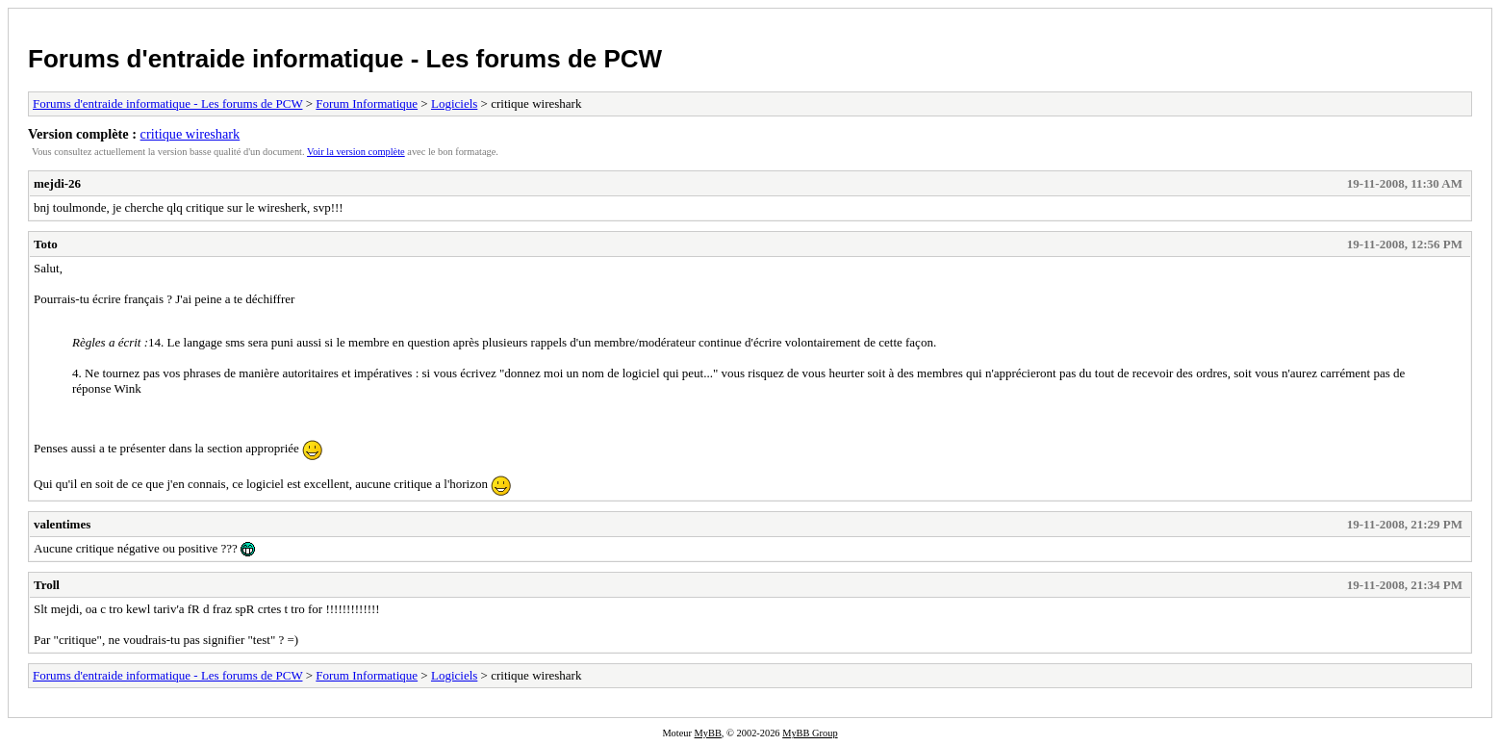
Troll (47, 585)
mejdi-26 (57, 183)
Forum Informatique (367, 103)
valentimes (62, 524)
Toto (46, 244)
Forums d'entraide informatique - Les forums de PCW (345, 58)
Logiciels (454, 103)
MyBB (708, 733)
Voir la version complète (356, 151)
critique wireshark (190, 133)
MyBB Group (809, 733)
